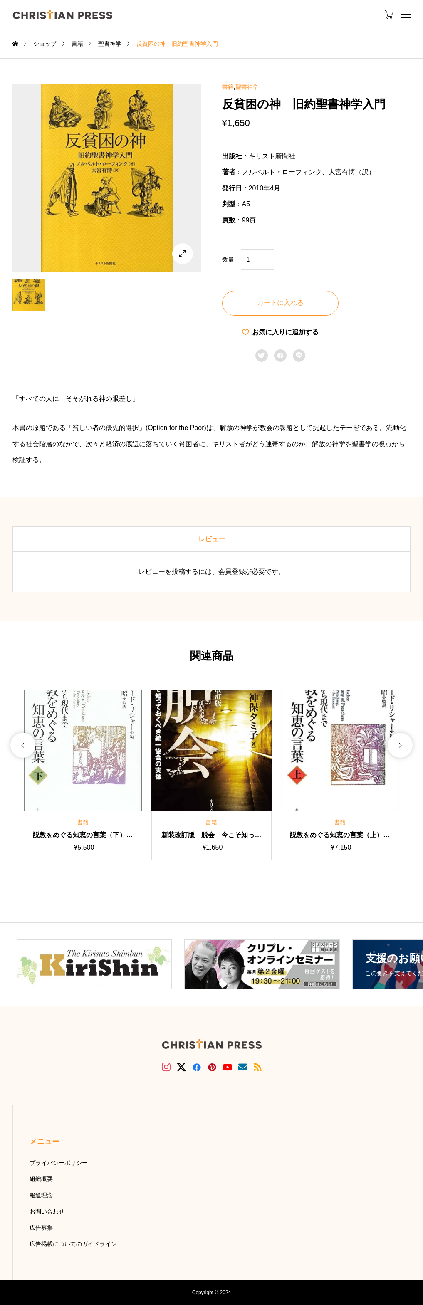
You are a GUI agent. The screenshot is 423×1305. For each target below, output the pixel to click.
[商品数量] (257, 259)
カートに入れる (280, 302)
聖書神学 (247, 87)
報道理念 (41, 1195)
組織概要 (41, 1179)
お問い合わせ (47, 1211)
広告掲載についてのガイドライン (73, 1244)
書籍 (228, 87)
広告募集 (41, 1227)
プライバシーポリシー (59, 1162)
